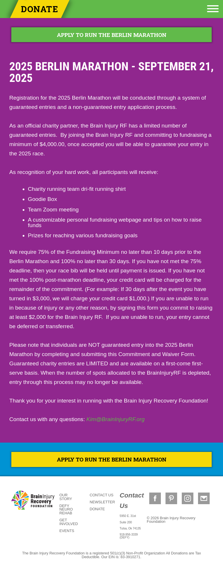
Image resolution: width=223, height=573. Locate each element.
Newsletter (102, 502)
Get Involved (68, 522)
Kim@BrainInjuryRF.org (116, 419)
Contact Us (102, 495)
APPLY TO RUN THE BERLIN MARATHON (111, 34)
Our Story (65, 497)
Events (66, 531)
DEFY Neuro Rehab (66, 509)
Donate (40, 9)
